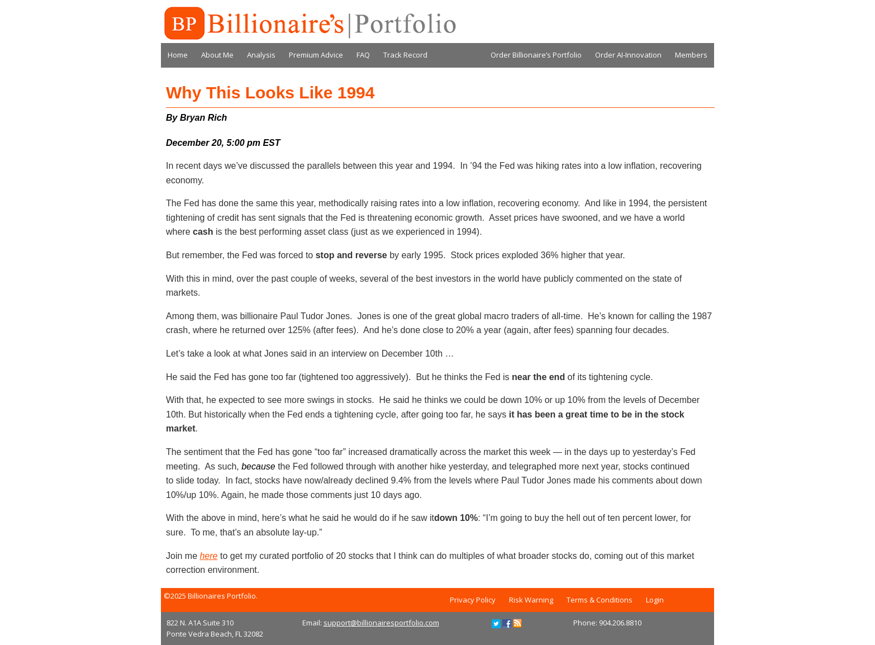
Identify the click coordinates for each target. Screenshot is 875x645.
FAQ (363, 55)
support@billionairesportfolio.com (381, 623)
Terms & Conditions (600, 600)
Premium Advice (316, 55)
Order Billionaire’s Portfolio (536, 55)
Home (178, 55)
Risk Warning (531, 600)
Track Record (405, 55)
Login (655, 600)
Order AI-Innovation (628, 55)
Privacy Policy (473, 600)
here (208, 556)
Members (691, 55)
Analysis (261, 55)
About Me (217, 55)
